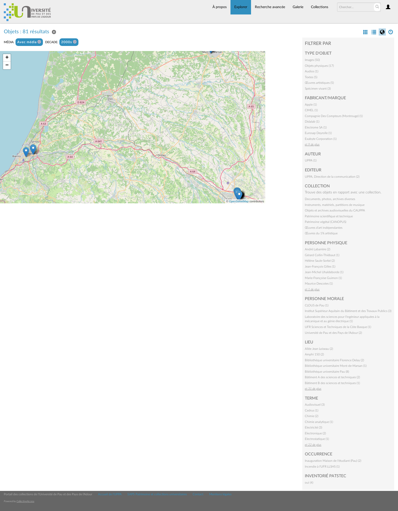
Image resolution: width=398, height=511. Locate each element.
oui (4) (309, 482)
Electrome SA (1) (316, 127)
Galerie (298, 7)
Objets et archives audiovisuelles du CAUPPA (335, 210)
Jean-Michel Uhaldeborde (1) (324, 272)
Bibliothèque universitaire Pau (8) (327, 371)
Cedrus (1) (311, 410)
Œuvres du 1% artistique (321, 233)
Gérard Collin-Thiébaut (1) (322, 255)
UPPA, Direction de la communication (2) (332, 176)
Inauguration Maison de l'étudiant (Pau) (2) (333, 460)
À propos (219, 7)
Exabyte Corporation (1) (321, 138)
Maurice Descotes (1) (319, 283)
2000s (69, 42)
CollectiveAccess (25, 501)
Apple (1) (311, 104)
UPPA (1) (311, 160)
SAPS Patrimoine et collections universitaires (157, 494)
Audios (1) (311, 71)
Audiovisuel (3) (315, 404)
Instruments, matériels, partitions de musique (334, 204)
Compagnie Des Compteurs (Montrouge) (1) (334, 116)
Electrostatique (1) (317, 438)
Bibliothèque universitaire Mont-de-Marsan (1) (336, 365)
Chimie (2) (311, 416)
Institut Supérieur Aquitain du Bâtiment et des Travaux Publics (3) (348, 310)
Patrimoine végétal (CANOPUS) (325, 221)
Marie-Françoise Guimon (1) (323, 277)
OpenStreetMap (239, 201)
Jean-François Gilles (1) (320, 266)
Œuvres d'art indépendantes (323, 227)
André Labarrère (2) (317, 249)
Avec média (29, 42)
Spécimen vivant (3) (318, 88)
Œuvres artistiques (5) (319, 82)
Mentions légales (220, 494)
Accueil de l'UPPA (110, 494)
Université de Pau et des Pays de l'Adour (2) (333, 332)
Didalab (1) (312, 121)
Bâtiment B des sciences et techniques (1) (332, 383)
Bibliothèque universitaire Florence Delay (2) (334, 360)
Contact (198, 494)
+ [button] (7, 58)
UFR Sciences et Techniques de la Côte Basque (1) (338, 326)
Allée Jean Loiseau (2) (319, 348)
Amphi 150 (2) (314, 354)
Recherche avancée (270, 7)
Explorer (240, 7)
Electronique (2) (315, 433)
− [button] (7, 65)
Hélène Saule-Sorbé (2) (320, 260)
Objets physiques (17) (319, 65)
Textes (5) (311, 77)
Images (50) (312, 59)
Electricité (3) (313, 427)
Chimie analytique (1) (319, 421)
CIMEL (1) (311, 110)
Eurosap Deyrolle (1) (318, 133)
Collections (319, 7)
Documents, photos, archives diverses (330, 199)
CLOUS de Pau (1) (316, 305)
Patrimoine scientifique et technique (329, 216)
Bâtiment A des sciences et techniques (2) (332, 377)
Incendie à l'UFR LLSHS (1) (322, 466)
